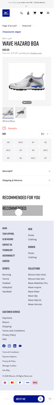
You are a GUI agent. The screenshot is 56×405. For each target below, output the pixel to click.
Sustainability (8, 255)
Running (6, 274)
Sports (5, 268)
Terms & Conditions (10, 352)
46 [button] (20, 158)
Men (30, 229)
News (4, 228)
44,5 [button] (45, 150)
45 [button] (8, 158)
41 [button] (33, 142)
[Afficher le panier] (34, 13)
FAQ (4, 339)
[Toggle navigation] (48, 13)
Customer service (11, 311)
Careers (5, 261)
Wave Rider (34, 291)
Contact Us (7, 244)
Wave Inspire (34, 287)
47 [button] (45, 158)
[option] (8, 112)
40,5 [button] (21, 142)
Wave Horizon (35, 304)
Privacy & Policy (9, 361)
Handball (7, 291)
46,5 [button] (33, 158)
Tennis (5, 278)
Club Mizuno (7, 239)
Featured (26, 25)
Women (31, 247)
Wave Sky (32, 295)
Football (6, 283)
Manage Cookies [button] (9, 366)
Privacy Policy (9, 334)
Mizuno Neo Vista (37, 274)
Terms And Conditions (13, 330)
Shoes (31, 235)
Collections (34, 268)
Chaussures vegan (11, 31)
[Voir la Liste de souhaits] (41, 13)
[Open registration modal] (28, 13)
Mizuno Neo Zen (36, 278)
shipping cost (36, 53)
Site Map (6, 370)
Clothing (32, 239)
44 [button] (33, 150)
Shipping (6, 326)
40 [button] (8, 142)
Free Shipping (13, 2)
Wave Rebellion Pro (38, 283)
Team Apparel (8, 233)
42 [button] (45, 142)
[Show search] (21, 13)
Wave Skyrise (34, 300)
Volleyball (7, 287)
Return (5, 322)
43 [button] (20, 150)
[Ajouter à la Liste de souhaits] (50, 399)
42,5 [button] (8, 150)
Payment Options (9, 357)
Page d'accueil (9, 25)
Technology (7, 250)
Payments (7, 317)
